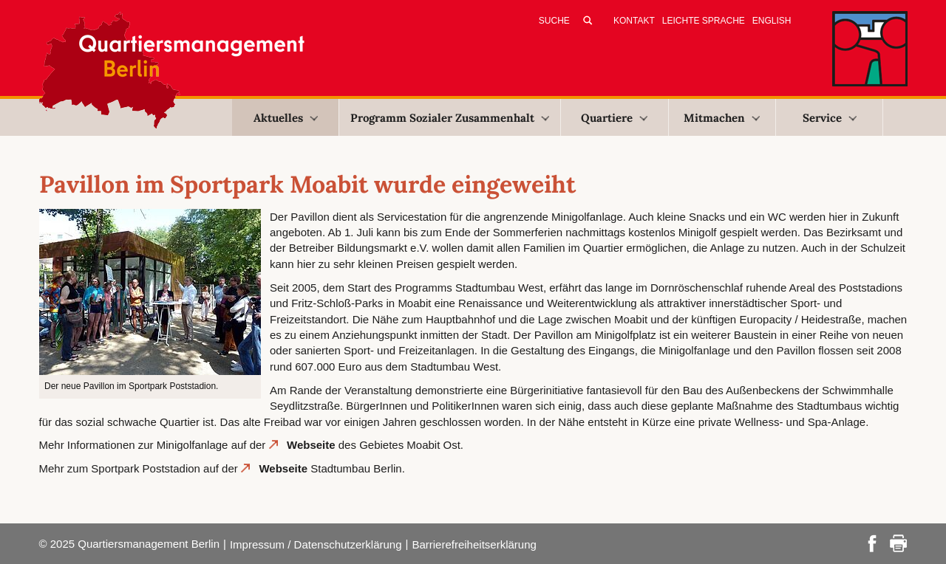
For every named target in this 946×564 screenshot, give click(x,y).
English (772, 21)
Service (830, 118)
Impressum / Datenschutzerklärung (316, 544)
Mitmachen (722, 118)
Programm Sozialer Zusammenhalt (449, 118)
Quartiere (614, 118)
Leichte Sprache (703, 21)
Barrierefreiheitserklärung (474, 544)
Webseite (311, 445)
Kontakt (634, 21)
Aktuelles (285, 118)
